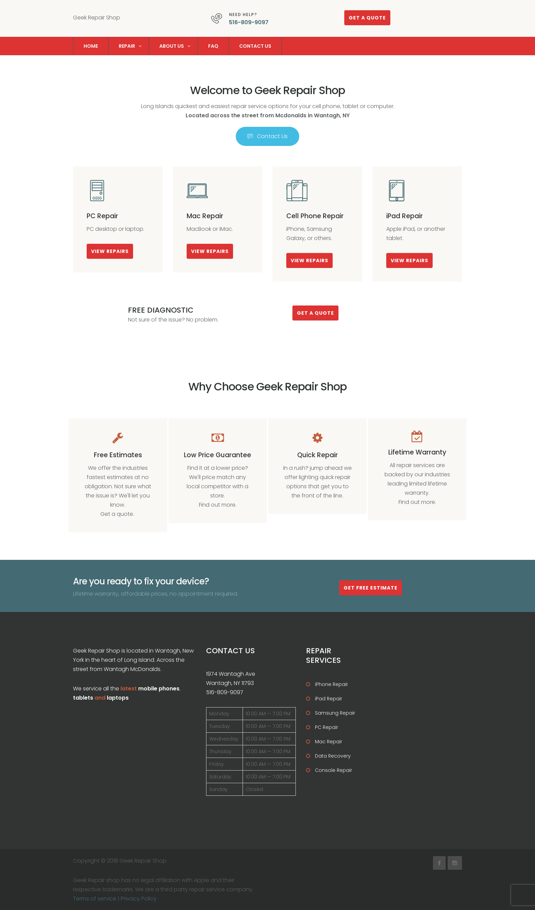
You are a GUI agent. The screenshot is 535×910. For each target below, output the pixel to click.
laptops (118, 698)
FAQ (213, 46)
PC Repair (102, 216)
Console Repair (333, 770)
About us (171, 46)
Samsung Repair (335, 713)
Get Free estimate (370, 587)
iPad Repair (404, 216)
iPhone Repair (331, 684)
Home (91, 46)
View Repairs (110, 251)
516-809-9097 (249, 22)
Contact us (255, 46)
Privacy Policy (139, 898)
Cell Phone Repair (315, 216)
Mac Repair (205, 216)
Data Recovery (333, 755)
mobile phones (158, 688)
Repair (127, 46)
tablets (83, 698)
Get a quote (367, 17)
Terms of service (94, 898)
